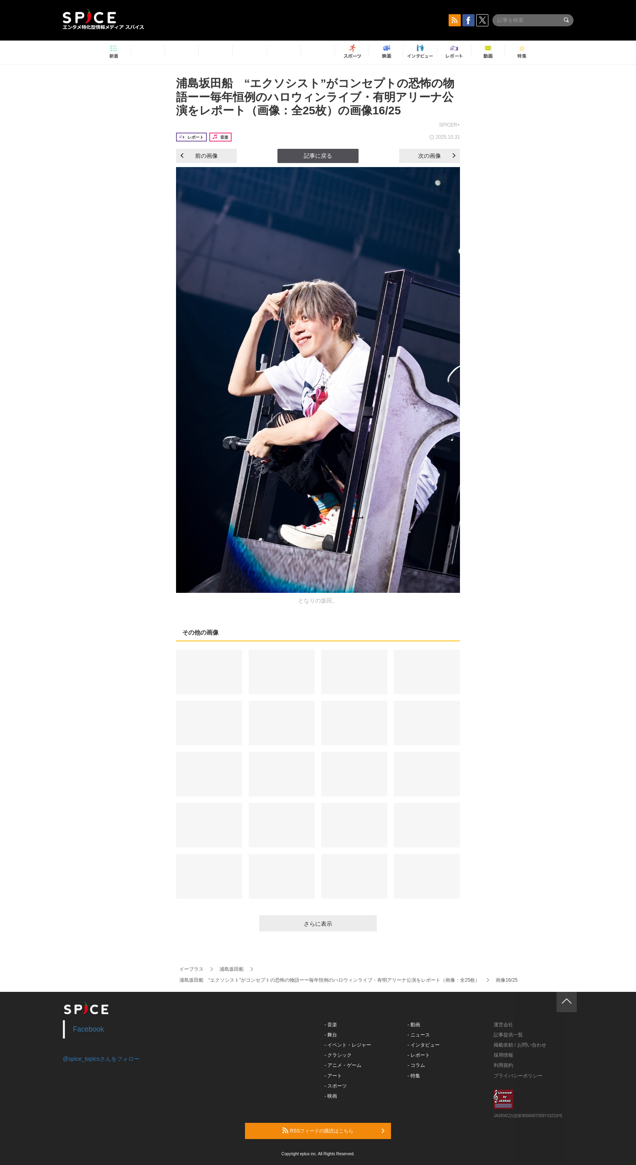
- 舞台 (330, 1035)
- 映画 (330, 1096)
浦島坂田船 (231, 969)
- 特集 (414, 1076)
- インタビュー (424, 1045)
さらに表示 (318, 923)
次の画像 (437, 155)
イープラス (191, 969)
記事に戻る (318, 155)
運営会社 (503, 1025)
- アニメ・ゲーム (342, 1065)
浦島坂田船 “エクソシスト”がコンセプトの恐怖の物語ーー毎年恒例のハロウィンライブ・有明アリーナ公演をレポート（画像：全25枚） (329, 980)
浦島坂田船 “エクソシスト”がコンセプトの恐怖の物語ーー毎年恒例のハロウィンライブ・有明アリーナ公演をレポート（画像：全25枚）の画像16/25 (315, 97)
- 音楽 (330, 1025)
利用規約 (503, 1065)
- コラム (416, 1065)
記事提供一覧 (508, 1035)
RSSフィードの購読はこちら (333, 1130)
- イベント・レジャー (347, 1045)
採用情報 (503, 1055)
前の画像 (199, 155)
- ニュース (419, 1035)
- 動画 (414, 1025)
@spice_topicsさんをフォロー (101, 1059)
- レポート (419, 1055)
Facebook (88, 1029)
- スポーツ (335, 1086)
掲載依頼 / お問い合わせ (520, 1045)
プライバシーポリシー (518, 1076)
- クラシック (338, 1055)
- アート (333, 1076)
